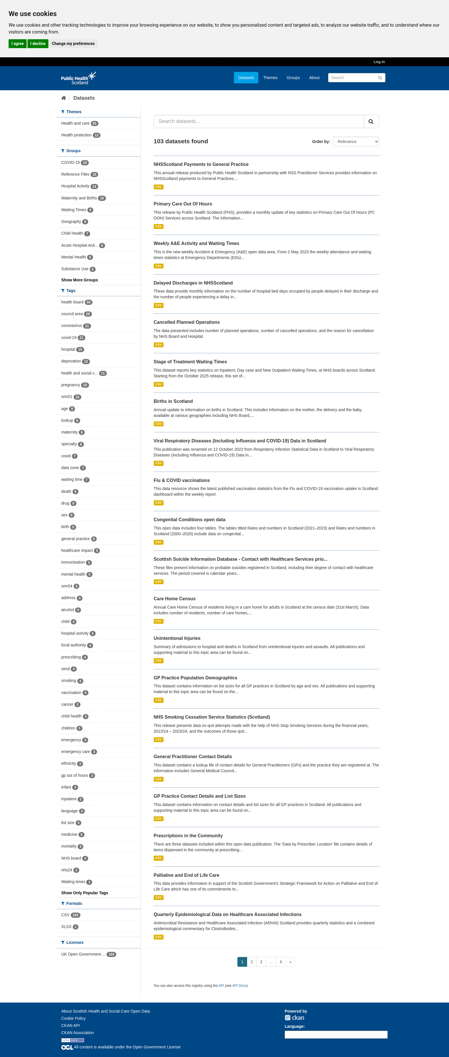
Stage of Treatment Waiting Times (190, 361)
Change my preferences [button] (73, 43)
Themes (270, 77)
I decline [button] (38, 43)
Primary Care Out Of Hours (183, 203)
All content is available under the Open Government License (121, 1047)
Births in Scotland (173, 401)
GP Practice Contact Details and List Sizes (200, 796)
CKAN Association (77, 1032)
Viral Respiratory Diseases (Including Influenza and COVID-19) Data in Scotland (240, 440)
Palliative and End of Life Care (186, 875)
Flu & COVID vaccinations (182, 480)
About (314, 77)
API (221, 986)
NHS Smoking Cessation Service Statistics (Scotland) (212, 717)
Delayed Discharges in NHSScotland (193, 283)
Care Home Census (175, 598)
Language (294, 1026)
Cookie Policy (73, 1018)
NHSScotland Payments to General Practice (201, 164)
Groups (293, 77)
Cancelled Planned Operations (187, 322)
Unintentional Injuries (177, 638)
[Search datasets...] (259, 121)
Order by (320, 141)
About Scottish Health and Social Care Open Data (105, 1011)
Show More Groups (79, 280)
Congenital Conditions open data (190, 519)
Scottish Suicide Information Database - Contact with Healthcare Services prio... (241, 559)
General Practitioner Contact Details (193, 756)
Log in (379, 62)
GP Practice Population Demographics (195, 677)
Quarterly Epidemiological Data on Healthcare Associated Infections (228, 914)
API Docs (239, 986)
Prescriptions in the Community (188, 835)
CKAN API (70, 1025)
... (271, 962)
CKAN (294, 1018)
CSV (158, 187)
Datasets (246, 77)
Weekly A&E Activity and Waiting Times (196, 243)
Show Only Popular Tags (84, 893)
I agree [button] (17, 43)
